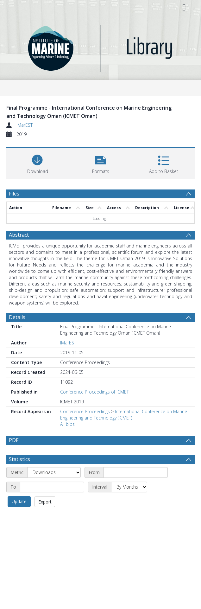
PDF (13, 440)
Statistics (19, 459)
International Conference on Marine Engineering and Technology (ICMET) (123, 414)
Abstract (19, 234)
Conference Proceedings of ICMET (94, 392)
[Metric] (54, 472)
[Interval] (129, 487)
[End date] (52, 487)
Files (14, 193)
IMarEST (24, 125)
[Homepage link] (100, 46)
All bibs (67, 424)
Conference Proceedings (85, 411)
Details (17, 317)
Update (19, 501)
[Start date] (136, 472)
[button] (100, 163)
